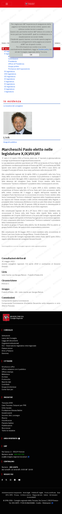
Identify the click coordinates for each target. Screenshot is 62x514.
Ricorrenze (6, 428)
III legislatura (9, 87)
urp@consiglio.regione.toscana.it (14, 457)
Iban (58, 493)
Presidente (12, 61)
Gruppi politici (13, 66)
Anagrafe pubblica (10, 142)
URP (5, 446)
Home (4, 43)
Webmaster (47, 503)
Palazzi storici (7, 348)
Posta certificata (50, 493)
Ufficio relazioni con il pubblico (14, 369)
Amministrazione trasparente (12, 493)
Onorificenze (7, 420)
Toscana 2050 (7, 403)
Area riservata (12, 438)
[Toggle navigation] (7, 3)
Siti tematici (53, 495)
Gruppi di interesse (9, 387)
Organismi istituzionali (10, 343)
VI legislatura (9, 79)
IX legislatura (9, 71)
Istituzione (6, 336)
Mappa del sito (37, 495)
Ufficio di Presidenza (16, 64)
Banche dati (6, 382)
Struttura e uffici (8, 367)
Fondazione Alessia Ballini (12, 410)
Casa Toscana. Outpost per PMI (14, 405)
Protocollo (6, 379)
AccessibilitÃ (31, 497)
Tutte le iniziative (8, 430)
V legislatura (9, 81)
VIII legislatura (10, 74)
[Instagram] (10, 480)
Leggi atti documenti (10, 341)
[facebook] (2, 480)
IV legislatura (9, 84)
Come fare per (7, 389)
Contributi (5, 384)
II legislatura (9, 89)
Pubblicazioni (7, 425)
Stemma (5, 353)
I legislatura (9, 92)
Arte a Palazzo (7, 351)
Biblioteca (6, 374)
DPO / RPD (9, 495)
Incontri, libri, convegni (11, 415)
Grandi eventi (7, 413)
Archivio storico (25, 495)
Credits (38, 503)
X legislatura (9, 54)
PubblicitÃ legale (37, 493)
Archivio (5, 377)
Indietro (57, 43)
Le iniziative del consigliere (13, 106)
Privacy (16, 495)
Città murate (6, 408)
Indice (46, 495)
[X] (6, 480)
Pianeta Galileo (8, 423)
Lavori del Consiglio (9, 338)
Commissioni (13, 59)
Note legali (26, 493)
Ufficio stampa (7, 372)
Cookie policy (43, 49)
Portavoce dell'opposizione (19, 69)
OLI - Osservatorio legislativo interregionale (19, 346)
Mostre (4, 418)
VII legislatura (9, 76)
